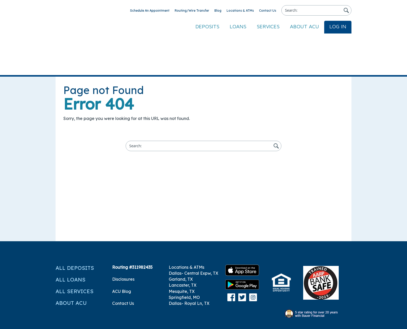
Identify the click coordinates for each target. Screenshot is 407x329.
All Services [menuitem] (74, 248)
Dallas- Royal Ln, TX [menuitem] (189, 260)
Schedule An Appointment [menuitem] (149, 10)
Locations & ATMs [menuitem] (240, 10)
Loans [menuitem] (238, 26)
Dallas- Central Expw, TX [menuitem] (193, 230)
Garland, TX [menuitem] (181, 236)
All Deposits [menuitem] (75, 224)
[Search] (316, 10)
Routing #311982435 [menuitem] (132, 224)
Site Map (64, 319)
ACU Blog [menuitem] (121, 248)
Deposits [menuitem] (207, 26)
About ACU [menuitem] (304, 26)
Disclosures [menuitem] (123, 236)
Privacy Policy (337, 319)
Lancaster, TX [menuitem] (182, 242)
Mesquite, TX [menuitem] (182, 248)
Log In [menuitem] (337, 26)
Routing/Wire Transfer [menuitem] (192, 10)
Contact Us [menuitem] (267, 10)
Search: (291, 10)
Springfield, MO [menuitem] (184, 254)
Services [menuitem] (268, 26)
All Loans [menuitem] (70, 236)
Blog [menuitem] (217, 10)
